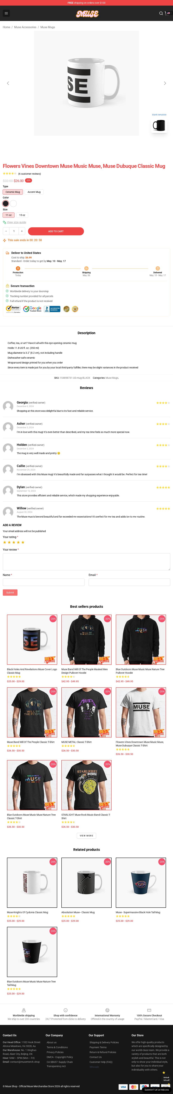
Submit (10, 592)
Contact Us (96, 1057)
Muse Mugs (47, 27)
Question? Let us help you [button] (157, 1090)
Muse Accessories (25, 27)
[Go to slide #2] (95, 143)
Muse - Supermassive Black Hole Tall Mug (138, 912)
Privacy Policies (55, 1052)
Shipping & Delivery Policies (104, 1042)
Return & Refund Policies (103, 1052)
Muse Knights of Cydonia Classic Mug (27, 912)
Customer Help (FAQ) (101, 1062)
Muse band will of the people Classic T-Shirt (31, 742)
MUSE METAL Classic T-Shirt (76, 742)
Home (6, 27)
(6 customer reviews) (29, 173)
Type (5, 186)
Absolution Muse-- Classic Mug (78, 912)
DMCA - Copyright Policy (60, 1057)
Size (5, 209)
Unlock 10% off (166, 1079)
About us (52, 1042)
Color (6, 197)
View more (86, 836)
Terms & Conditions (57, 1047)
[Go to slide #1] (77, 143)
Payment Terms (98, 1047)
